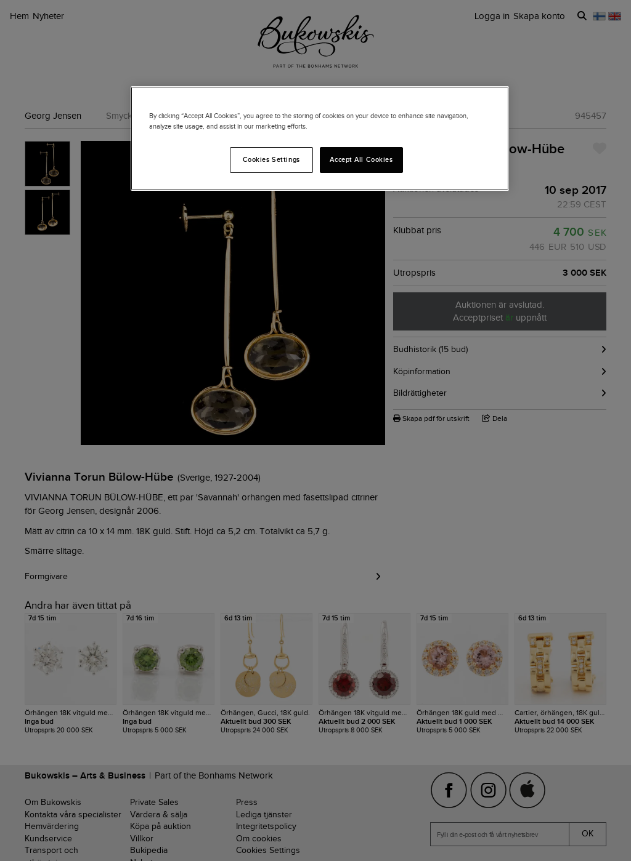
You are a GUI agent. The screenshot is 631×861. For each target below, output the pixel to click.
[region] (320, 138)
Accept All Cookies (361, 159)
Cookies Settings (271, 159)
